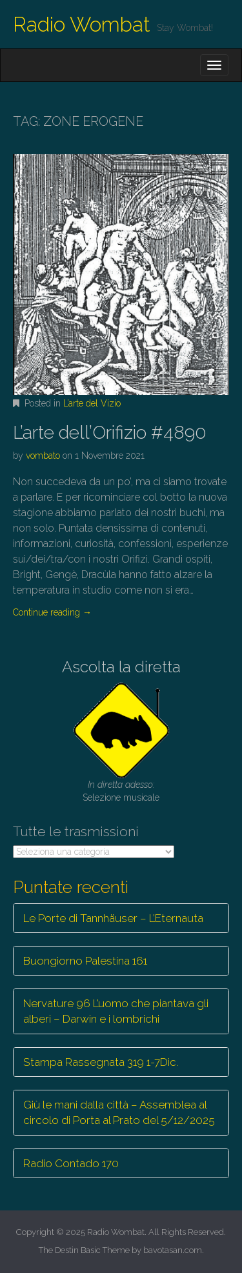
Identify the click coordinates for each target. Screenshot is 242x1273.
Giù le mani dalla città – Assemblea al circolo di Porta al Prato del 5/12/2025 (119, 1112)
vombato (43, 455)
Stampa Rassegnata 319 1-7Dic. (100, 1062)
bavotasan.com (172, 1250)
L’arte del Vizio (92, 403)
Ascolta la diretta (121, 666)
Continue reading (52, 612)
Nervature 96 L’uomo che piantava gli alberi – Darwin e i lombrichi (115, 1011)
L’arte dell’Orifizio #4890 (110, 432)
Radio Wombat (81, 24)
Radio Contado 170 (71, 1163)
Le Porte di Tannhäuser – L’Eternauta (113, 918)
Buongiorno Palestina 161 (85, 960)
